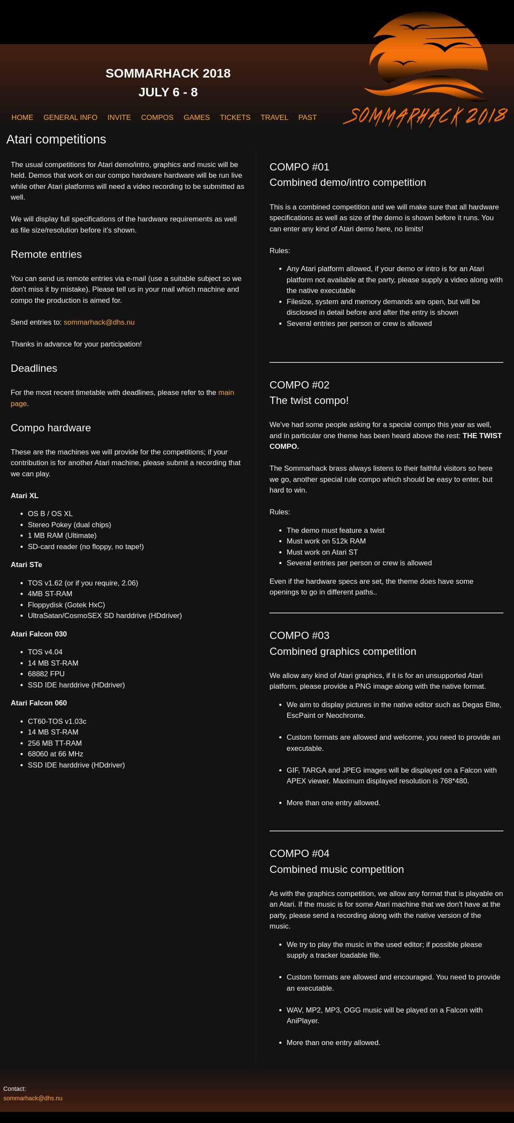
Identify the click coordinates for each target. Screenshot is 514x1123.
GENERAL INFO (70, 117)
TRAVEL (274, 117)
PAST (307, 117)
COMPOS (157, 117)
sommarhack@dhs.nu (99, 322)
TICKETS (235, 117)
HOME (22, 117)
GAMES (197, 117)
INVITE (119, 117)
